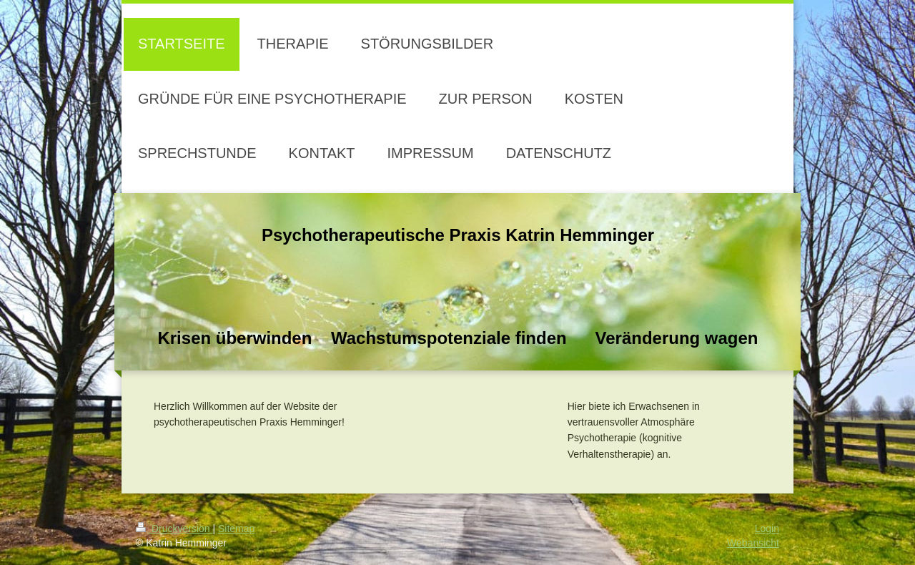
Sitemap (236, 528)
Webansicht (753, 543)
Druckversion (174, 528)
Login (767, 528)
